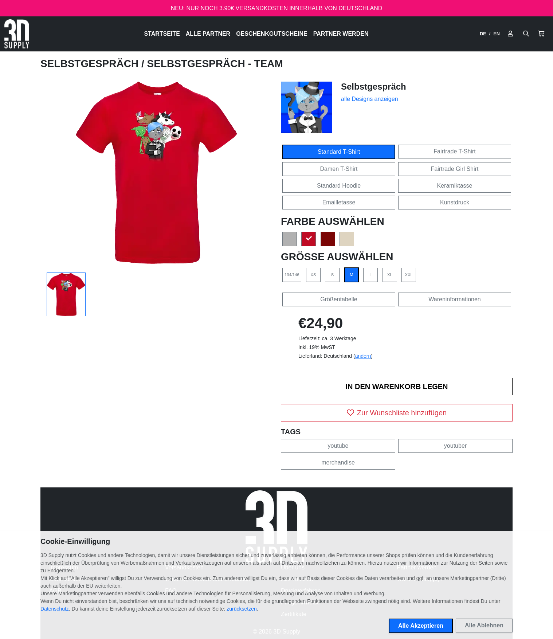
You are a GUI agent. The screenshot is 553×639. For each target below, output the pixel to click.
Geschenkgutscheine (271, 34)
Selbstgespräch (90, 63)
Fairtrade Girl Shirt (455, 169)
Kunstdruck (454, 202)
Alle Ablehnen (484, 625)
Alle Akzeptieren (420, 626)
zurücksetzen (241, 609)
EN (496, 33)
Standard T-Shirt (339, 152)
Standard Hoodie (339, 186)
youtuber (455, 446)
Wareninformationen (454, 299)
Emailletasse (339, 202)
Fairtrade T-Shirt (454, 151)
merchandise (338, 462)
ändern (363, 356)
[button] (541, 33)
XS (313, 275)
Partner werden (341, 34)
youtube (338, 446)
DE (483, 33)
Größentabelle (338, 299)
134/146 (292, 275)
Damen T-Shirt (339, 169)
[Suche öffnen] (526, 33)
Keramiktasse (454, 186)
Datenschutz (54, 609)
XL (389, 275)
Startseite (162, 34)
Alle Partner (208, 34)
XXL (409, 275)
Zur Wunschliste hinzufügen (397, 413)
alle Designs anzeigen (369, 99)
